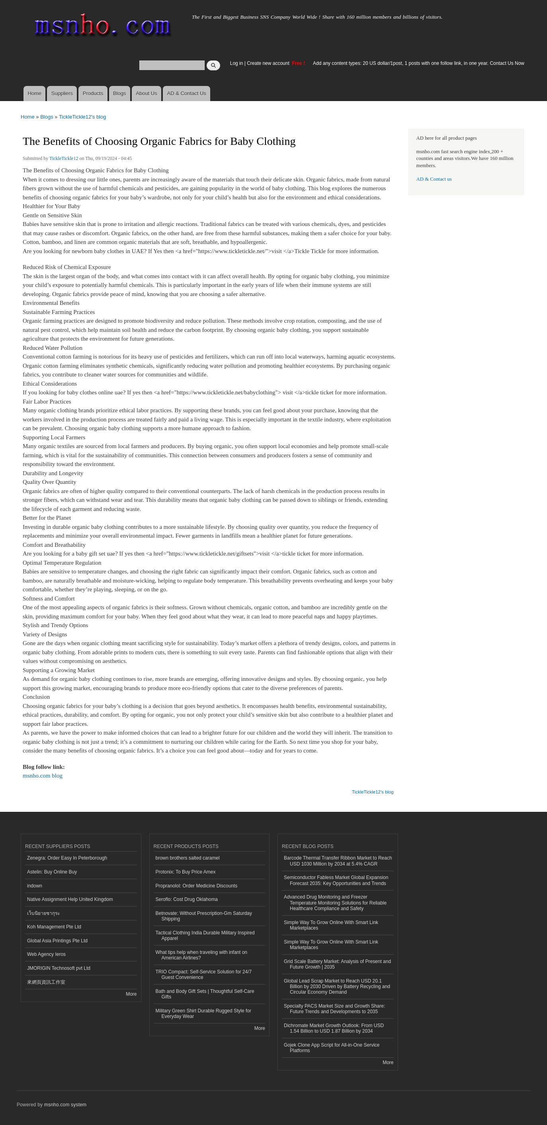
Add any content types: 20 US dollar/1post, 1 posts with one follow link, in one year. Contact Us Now (418, 63)
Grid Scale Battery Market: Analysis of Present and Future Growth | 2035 (337, 964)
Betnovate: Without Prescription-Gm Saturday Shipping (204, 916)
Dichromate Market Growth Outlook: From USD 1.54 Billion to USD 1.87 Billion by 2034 (334, 1028)
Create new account (269, 63)
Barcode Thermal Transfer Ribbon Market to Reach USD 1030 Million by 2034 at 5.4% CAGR (338, 860)
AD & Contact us (434, 179)
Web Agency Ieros (46, 954)
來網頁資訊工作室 (46, 982)
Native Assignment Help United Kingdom (70, 899)
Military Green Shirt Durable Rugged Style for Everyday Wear (203, 1013)
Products (93, 93)
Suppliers (62, 93)
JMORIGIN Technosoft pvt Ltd (58, 968)
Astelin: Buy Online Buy (52, 872)
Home (34, 93)
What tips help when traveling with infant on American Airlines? (202, 955)
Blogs (119, 93)
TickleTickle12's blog (82, 117)
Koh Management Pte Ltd (54, 927)
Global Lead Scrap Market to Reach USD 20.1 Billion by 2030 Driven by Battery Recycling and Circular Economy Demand (337, 986)
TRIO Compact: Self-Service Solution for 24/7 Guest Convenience (204, 974)
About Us (146, 93)
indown (34, 886)
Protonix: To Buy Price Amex (186, 872)
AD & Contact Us (186, 93)
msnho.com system (65, 1104)
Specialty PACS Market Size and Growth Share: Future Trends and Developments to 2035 (334, 1008)
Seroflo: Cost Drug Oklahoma (187, 899)
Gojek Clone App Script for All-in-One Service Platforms (331, 1047)
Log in (236, 63)
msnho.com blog (43, 775)
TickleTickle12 (63, 158)
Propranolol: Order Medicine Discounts (197, 886)
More (131, 994)
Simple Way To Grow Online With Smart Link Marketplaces (331, 925)
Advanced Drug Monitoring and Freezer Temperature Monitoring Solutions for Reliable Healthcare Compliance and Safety (335, 902)
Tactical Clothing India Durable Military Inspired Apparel (205, 935)
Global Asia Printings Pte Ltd (57, 941)
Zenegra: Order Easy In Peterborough (67, 858)
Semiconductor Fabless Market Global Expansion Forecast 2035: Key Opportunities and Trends (336, 880)
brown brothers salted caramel (188, 858)
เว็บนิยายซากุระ (43, 913)
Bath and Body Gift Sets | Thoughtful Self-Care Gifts (205, 994)
